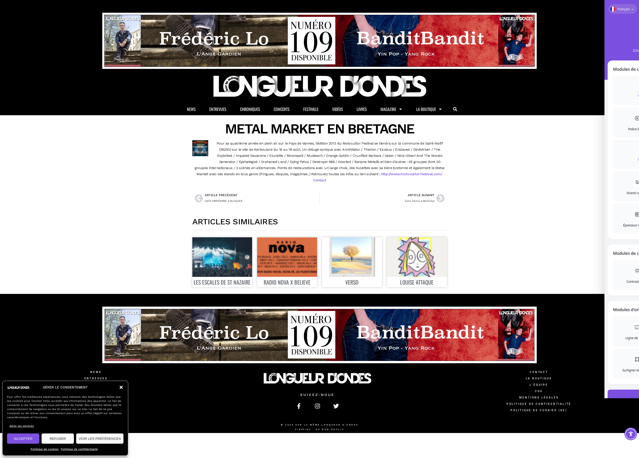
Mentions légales (539, 398)
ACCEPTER (23, 438)
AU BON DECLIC (330, 429)
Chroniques (250, 109)
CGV (539, 391)
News (191, 109)
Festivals (310, 109)
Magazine (392, 109)
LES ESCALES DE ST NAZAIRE (222, 282)
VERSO (351, 282)
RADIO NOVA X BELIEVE (287, 282)
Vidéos (337, 109)
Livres (362, 109)
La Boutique (429, 109)
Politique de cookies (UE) (539, 410)
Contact (319, 180)
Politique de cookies (45, 449)
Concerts (282, 109)
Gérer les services (21, 426)
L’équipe (539, 385)
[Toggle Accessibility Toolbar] (631, 434)
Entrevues (217, 109)
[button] (121, 387)
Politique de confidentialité (79, 449)
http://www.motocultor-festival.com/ (411, 174)
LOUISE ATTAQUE (417, 282)
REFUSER (58, 438)
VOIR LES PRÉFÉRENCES (100, 438)
